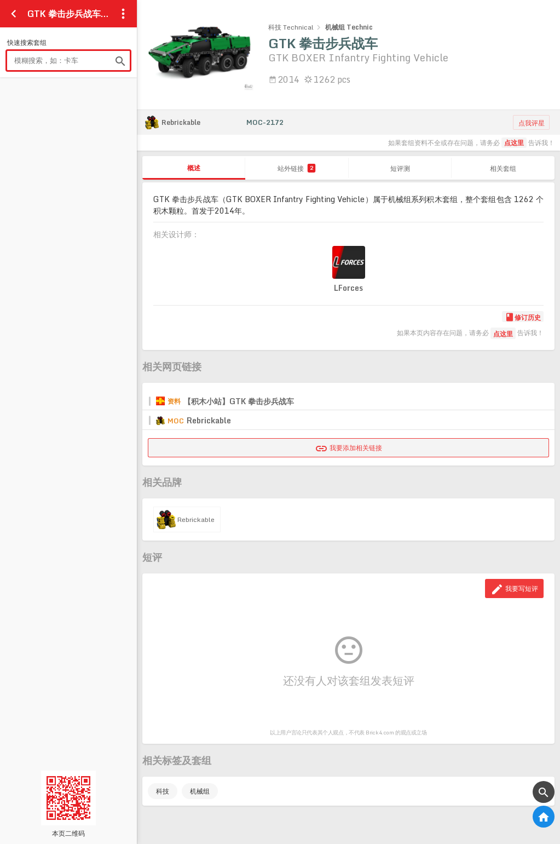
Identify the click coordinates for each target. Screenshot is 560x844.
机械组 (200, 791)
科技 (162, 791)
